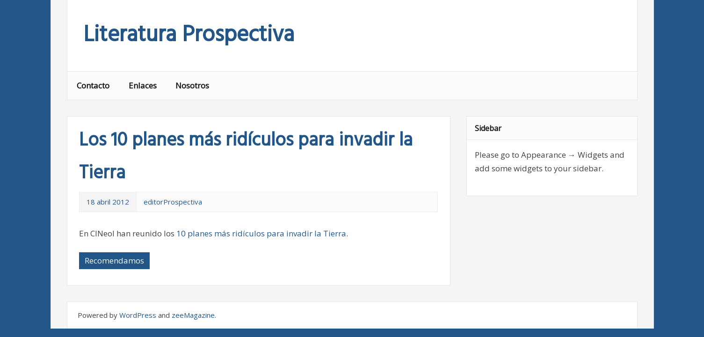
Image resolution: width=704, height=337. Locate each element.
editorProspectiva (173, 201)
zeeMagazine (193, 315)
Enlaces (143, 85)
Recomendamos (114, 260)
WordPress (137, 315)
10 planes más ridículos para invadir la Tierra (261, 233)
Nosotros (192, 85)
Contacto (93, 85)
